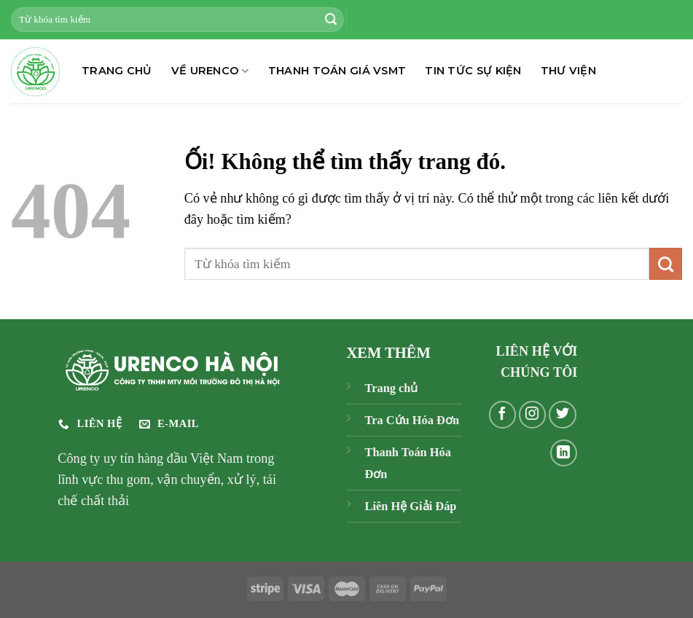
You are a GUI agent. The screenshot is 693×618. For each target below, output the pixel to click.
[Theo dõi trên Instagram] (533, 415)
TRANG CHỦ (117, 70)
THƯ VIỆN (568, 70)
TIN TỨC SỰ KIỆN (473, 70)
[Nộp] (330, 19)
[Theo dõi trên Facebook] (503, 415)
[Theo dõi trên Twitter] (562, 415)
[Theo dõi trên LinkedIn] (564, 453)
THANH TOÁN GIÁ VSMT (337, 70)
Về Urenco (210, 71)
